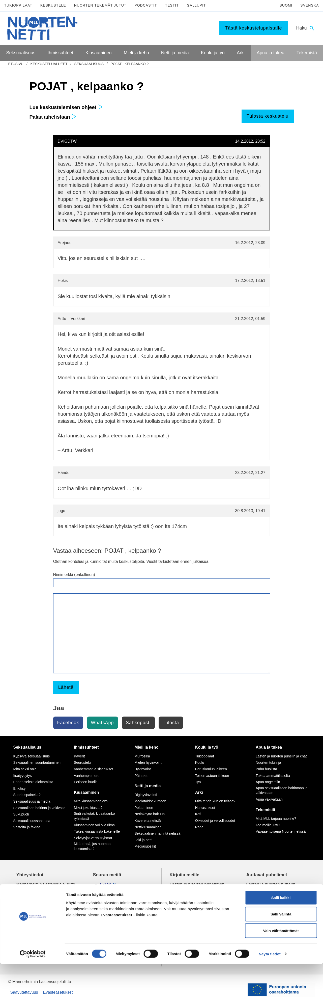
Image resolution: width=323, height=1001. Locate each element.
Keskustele (53, 5)
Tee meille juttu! (268, 825)
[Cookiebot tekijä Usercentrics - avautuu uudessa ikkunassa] (33, 991)
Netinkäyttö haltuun (149, 814)
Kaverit (79, 756)
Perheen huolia (86, 782)
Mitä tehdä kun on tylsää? (215, 801)
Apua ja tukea (269, 747)
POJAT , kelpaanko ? (129, 64)
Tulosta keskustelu (267, 116)
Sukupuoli (21, 814)
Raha (199, 827)
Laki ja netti (143, 840)
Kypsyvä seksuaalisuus (31, 756)
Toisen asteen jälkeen (212, 776)
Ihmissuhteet (86, 747)
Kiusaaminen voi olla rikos (94, 825)
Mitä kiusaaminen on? (91, 801)
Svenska (309, 5)
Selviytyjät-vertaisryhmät (93, 838)
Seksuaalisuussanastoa (31, 821)
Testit (172, 5)
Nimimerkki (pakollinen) (74, 574)
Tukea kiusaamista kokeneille (97, 831)
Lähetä (66, 687)
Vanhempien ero (87, 776)
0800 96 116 (264, 916)
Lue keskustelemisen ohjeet (66, 107)
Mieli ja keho (146, 747)
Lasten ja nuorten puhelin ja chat (281, 756)
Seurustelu (82, 762)
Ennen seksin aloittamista (33, 782)
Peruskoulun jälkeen (211, 769)
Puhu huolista (266, 769)
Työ (198, 782)
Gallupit (196, 5)
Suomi (285, 5)
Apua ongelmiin (268, 782)
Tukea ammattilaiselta (273, 776)
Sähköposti (138, 722)
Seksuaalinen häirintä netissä (157, 833)
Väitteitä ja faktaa (26, 827)
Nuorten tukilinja (268, 762)
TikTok (105, 884)
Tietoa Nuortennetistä (35, 916)
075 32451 (30, 901)
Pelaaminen (143, 808)
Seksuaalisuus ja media (31, 801)
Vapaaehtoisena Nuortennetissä (281, 831)
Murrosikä (142, 756)
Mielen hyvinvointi (148, 762)
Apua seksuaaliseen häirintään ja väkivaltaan (281, 790)
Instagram (108, 890)
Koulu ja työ (206, 747)
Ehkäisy (19, 788)
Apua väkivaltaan (269, 799)
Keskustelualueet (48, 64)
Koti (198, 814)
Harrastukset (205, 808)
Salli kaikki (281, 935)
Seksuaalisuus (89, 64)
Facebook (68, 722)
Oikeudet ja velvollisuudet (215, 821)
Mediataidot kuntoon (150, 801)
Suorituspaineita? (27, 795)
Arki (199, 792)
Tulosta (171, 722)
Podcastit (145, 5)
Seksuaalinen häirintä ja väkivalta (39, 808)
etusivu (16, 64)
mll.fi (20, 907)
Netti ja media (147, 786)
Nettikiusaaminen (147, 827)
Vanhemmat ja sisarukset (93, 769)
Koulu (199, 762)
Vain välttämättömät (281, 968)
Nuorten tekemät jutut (100, 5)
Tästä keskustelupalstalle (253, 28)
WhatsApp (102, 722)
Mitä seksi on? (24, 769)
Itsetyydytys (22, 776)
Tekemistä (265, 810)
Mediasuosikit (145, 846)
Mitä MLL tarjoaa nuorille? (276, 818)
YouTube (107, 895)
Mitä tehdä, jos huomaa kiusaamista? (92, 846)
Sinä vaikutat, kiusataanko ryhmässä (94, 816)
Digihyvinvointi (145, 795)
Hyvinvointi (143, 769)
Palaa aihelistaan (53, 117)
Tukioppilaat (18, 5)
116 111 (258, 890)
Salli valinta (281, 951)
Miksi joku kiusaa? (88, 808)
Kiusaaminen (86, 792)
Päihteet (140, 776)
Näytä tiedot (270, 991)
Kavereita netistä (147, 821)
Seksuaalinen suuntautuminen (37, 762)
